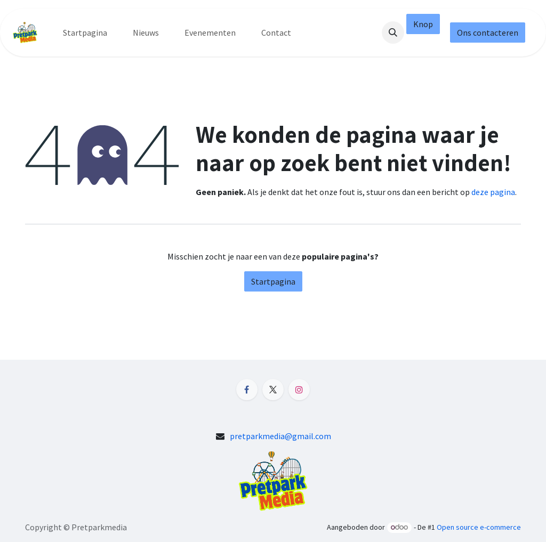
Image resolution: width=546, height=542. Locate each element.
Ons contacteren (487, 32)
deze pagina (493, 192)
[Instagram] (299, 389)
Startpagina (273, 281)
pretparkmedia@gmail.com (280, 436)
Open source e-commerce (479, 527)
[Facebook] (247, 389)
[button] (393, 32)
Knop (423, 24)
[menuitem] (85, 32)
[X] (273, 389)
